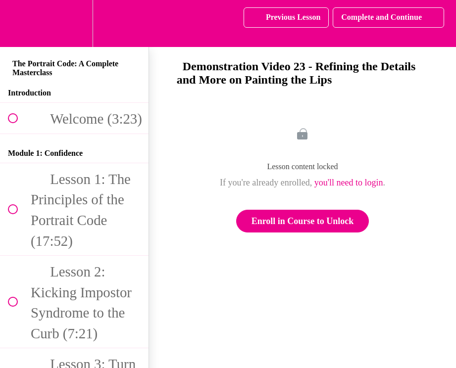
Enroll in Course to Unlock (303, 221)
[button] (18, 23)
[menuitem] (74, 23)
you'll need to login (348, 182)
